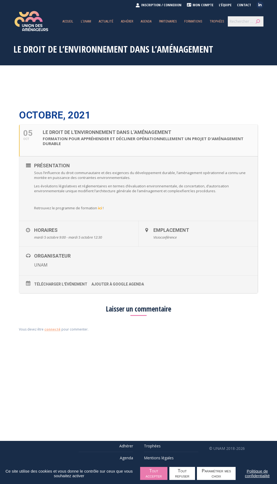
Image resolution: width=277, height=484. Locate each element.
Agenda (126, 457)
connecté (52, 329)
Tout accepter (154, 473)
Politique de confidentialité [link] (257, 473)
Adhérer (126, 445)
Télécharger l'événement (60, 284)
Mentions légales (159, 457)
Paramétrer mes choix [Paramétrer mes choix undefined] (216, 473)
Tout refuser (182, 473)
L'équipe (225, 5)
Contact (244, 5)
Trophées (152, 445)
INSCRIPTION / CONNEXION (159, 4)
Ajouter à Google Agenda (117, 284)
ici (100, 208)
